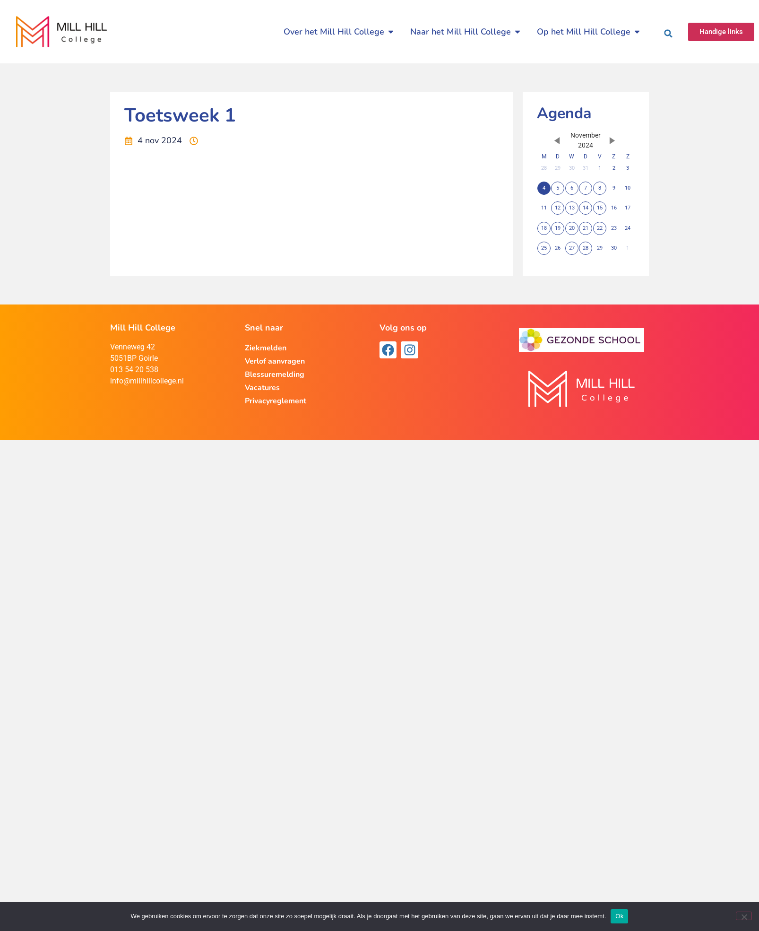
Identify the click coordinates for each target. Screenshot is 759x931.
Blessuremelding (274, 374)
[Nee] (744, 916)
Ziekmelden (265, 348)
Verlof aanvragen (275, 361)
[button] (668, 33)
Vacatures (262, 388)
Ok (619, 916)
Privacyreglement (275, 401)
